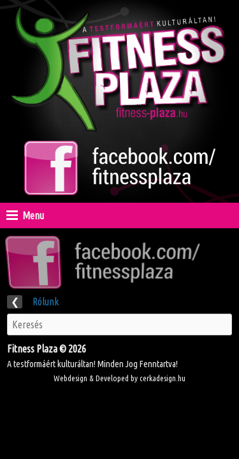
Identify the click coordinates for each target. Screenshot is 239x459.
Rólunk (33, 302)
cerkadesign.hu (162, 378)
